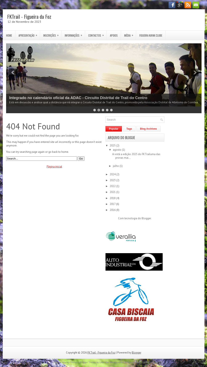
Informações (75, 34)
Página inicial (54, 166)
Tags (129, 128)
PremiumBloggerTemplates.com (126, 362)
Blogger (146, 218)
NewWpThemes (70, 362)
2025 (113, 145)
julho (116, 166)
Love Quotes (150, 362)
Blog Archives (148, 128)
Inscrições (52, 34)
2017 (113, 204)
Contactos (97, 34)
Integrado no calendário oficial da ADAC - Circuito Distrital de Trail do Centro (78, 98)
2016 (113, 210)
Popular (114, 128)
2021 (113, 192)
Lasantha (104, 362)
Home (9, 35)
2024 (113, 174)
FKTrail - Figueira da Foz (29, 16)
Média (130, 34)
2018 (113, 198)
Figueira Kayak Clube (150, 35)
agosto (117, 150)
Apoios (114, 35)
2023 (113, 180)
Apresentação (29, 34)
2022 (113, 186)
